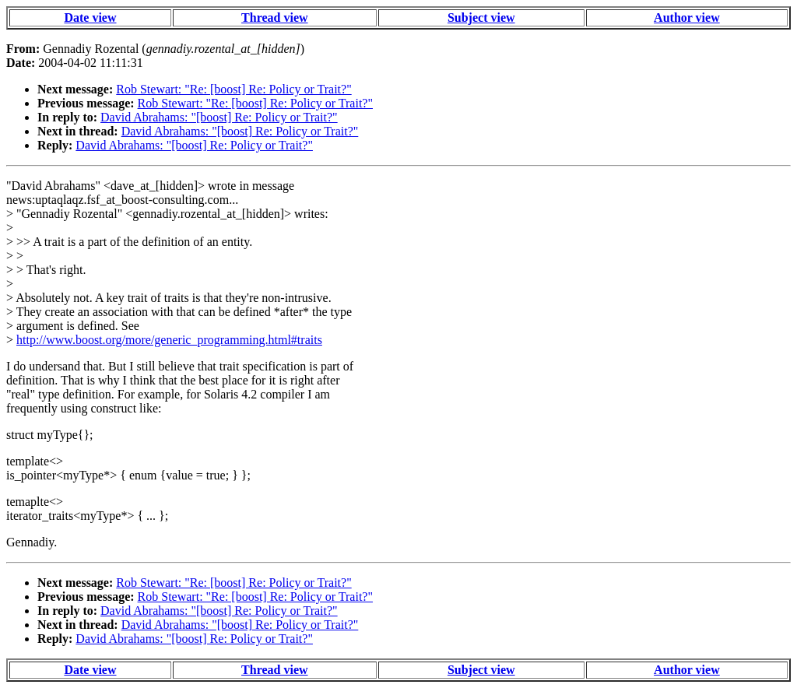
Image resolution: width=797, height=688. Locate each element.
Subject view (481, 17)
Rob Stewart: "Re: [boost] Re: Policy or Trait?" (233, 89)
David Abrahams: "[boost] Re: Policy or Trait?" (219, 117)
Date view (90, 17)
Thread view (274, 17)
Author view (687, 17)
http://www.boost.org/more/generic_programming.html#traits (169, 339)
